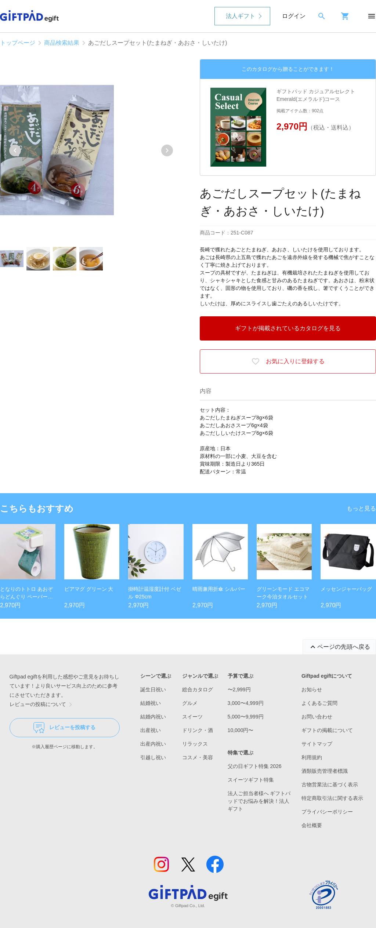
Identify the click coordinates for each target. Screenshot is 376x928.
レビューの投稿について (42, 704)
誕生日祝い (153, 689)
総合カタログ (197, 689)
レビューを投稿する (64, 727)
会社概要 (311, 825)
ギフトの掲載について (327, 730)
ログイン (294, 16)
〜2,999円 (239, 689)
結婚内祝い (153, 717)
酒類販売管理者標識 (324, 771)
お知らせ (311, 689)
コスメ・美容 (197, 757)
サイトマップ (316, 744)
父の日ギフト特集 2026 (255, 766)
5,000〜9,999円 (246, 717)
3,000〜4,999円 (246, 703)
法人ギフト (240, 16)
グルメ (190, 703)
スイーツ (192, 717)
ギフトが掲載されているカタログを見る (288, 328)
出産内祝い (153, 744)
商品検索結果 (61, 43)
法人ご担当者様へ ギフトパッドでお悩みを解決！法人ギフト (259, 801)
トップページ (17, 43)
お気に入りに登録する (288, 361)
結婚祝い (150, 703)
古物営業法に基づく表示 (329, 784)
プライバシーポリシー (327, 812)
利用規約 (311, 757)
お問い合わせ (316, 717)
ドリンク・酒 (197, 730)
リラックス (195, 744)
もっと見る (361, 508)
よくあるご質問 (319, 703)
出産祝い (150, 730)
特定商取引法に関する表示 (332, 798)
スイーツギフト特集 (251, 780)
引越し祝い (153, 757)
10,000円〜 (241, 730)
